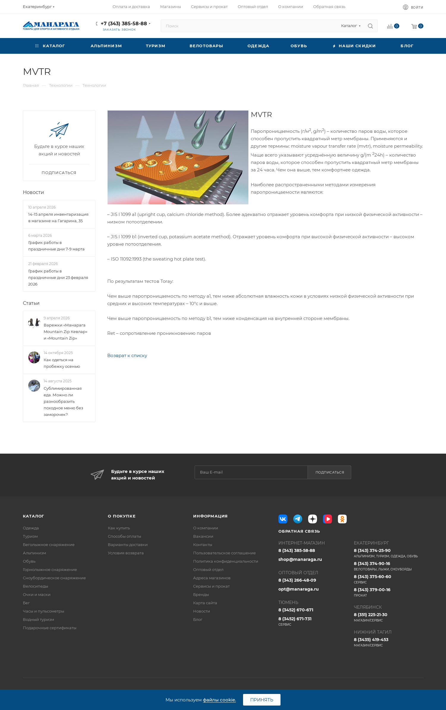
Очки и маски (37, 594)
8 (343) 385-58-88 (296, 550)
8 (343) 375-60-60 (388, 579)
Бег (26, 602)
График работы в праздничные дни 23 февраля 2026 (58, 277)
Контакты (202, 544)
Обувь (29, 561)
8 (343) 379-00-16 (388, 592)
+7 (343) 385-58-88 (124, 23)
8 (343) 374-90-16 (388, 566)
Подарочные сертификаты (49, 627)
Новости (33, 192)
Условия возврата (126, 552)
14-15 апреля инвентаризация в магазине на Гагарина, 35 (58, 217)
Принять (261, 700)
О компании (205, 528)
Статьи (31, 303)
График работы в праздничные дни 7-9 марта (56, 246)
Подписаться (330, 472)
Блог (197, 619)
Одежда (31, 528)
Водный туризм (38, 619)
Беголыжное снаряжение (49, 544)
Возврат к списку (127, 355)
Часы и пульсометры (43, 611)
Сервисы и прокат (211, 586)
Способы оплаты (124, 536)
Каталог (34, 516)
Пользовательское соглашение (224, 552)
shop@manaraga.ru (300, 559)
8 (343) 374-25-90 (388, 553)
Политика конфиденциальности (225, 561)
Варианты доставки (128, 544)
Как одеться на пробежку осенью (62, 363)
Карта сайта (205, 602)
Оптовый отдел (208, 569)
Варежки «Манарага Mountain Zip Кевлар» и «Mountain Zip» (65, 331)
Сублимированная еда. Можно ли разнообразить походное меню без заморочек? (63, 401)
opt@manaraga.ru (298, 589)
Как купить (119, 528)
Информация (210, 516)
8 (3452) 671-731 (313, 621)
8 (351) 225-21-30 (388, 617)
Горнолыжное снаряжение (50, 569)
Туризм (30, 536)
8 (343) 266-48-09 (297, 580)
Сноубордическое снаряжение (54, 577)
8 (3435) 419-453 (388, 642)
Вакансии (203, 536)
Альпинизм (34, 552)
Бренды (201, 594)
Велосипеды (35, 586)
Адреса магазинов (212, 577)
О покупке (121, 516)
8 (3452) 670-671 (295, 610)
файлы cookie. (219, 700)
